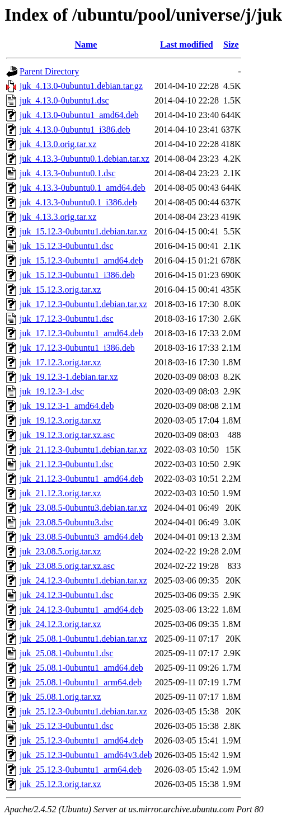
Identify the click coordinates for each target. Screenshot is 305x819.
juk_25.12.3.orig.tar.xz (60, 784)
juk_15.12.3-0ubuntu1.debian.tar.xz (83, 231)
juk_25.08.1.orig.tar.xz (60, 697)
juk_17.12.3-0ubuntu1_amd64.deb (81, 333)
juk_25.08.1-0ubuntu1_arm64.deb (81, 682)
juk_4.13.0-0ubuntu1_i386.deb (75, 129)
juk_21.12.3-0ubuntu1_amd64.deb (81, 478)
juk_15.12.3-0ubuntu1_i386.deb (77, 275)
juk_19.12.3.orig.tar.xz (60, 420)
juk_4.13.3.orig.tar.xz (58, 217)
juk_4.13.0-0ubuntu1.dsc (64, 100)
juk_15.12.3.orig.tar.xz (60, 289)
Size (231, 44)
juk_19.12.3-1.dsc (52, 391)
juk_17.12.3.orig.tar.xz (60, 362)
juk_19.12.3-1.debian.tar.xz (69, 377)
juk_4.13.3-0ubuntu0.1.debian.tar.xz (84, 158)
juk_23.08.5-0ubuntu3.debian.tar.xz (83, 507)
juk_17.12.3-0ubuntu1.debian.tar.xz (83, 304)
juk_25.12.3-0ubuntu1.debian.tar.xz (83, 711)
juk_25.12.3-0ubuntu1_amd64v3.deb (86, 755)
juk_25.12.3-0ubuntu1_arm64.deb (81, 769)
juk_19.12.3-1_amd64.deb (67, 406)
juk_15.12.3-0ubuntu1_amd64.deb (81, 260)
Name (85, 44)
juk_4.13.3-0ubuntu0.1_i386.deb (78, 202)
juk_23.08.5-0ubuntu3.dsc (67, 522)
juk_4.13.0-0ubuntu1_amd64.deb (79, 115)
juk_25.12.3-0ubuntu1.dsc (67, 726)
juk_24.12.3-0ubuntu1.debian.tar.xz (83, 580)
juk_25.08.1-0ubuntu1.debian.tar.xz (83, 638)
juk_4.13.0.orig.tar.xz (58, 144)
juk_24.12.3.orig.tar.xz (60, 624)
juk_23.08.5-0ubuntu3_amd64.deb (81, 537)
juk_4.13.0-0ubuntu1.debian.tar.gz (81, 86)
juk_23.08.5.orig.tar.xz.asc (67, 566)
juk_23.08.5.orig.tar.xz (60, 551)
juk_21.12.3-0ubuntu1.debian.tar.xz (83, 449)
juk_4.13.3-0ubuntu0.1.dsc (68, 173)
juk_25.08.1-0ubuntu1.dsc (67, 653)
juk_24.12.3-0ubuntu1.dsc (67, 595)
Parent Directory (49, 71)
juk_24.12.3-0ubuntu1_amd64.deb (81, 609)
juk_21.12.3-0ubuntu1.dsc (67, 464)
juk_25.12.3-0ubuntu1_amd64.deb (81, 740)
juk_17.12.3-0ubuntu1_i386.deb (77, 347)
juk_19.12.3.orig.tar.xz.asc (67, 435)
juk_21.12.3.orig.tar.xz (60, 493)
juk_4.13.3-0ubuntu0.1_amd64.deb (83, 187)
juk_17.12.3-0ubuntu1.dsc (67, 318)
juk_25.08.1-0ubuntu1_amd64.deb (81, 667)
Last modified (186, 44)
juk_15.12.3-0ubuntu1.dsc (67, 246)
